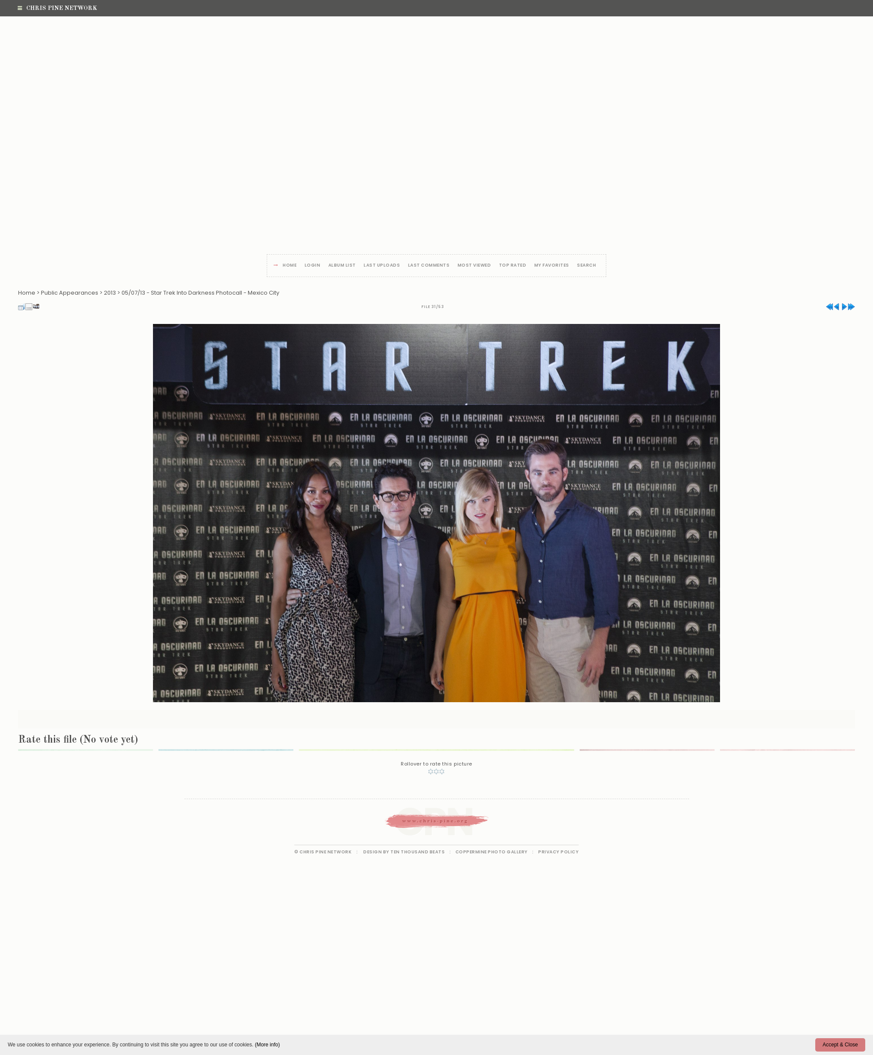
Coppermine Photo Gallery (491, 852)
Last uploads (382, 265)
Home (289, 265)
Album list (342, 265)
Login (313, 265)
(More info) (267, 1045)
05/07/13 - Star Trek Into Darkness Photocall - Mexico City (200, 293)
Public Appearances (69, 293)
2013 (110, 293)
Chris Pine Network (57, 8)
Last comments (429, 265)
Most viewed (474, 265)
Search (586, 265)
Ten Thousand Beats (417, 852)
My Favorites (551, 265)
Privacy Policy (558, 852)
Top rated (513, 265)
